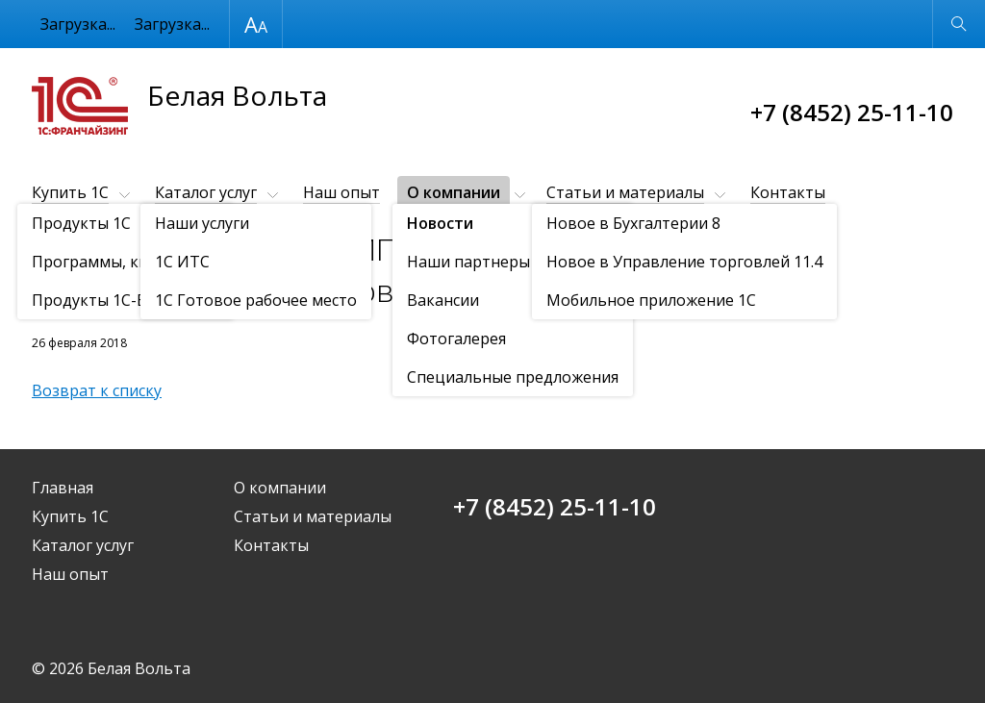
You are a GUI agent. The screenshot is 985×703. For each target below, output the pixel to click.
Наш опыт (341, 192)
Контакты (787, 192)
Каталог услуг (206, 192)
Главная (62, 487)
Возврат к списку (97, 390)
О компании (453, 192)
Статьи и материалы (625, 192)
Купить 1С (70, 192)
